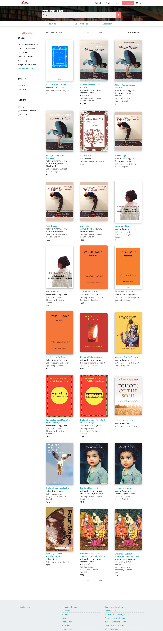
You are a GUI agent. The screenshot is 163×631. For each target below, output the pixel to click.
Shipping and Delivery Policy (117, 614)
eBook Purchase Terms (115, 625)
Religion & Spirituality (27, 64)
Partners (66, 610)
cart (139, 3)
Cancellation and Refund (115, 618)
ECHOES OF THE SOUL (124, 420)
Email (66, 625)
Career (65, 614)
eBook (23, 89)
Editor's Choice (81, 24)
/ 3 (95, 32)
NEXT (101, 32)
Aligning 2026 (86, 155)
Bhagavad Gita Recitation (91, 357)
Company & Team (69, 607)
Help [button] (117, 3)
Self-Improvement (26, 68)
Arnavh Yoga (120, 155)
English (23, 106)
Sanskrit (23, 114)
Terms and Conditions (114, 607)
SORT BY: (134, 32)
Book (22, 85)
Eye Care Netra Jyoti (89, 488)
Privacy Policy (110, 610)
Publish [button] (98, 3)
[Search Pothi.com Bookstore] (118, 15)
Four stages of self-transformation (54, 554)
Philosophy (22, 60)
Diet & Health (23, 52)
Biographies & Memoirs (28, 44)
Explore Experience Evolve (57, 488)
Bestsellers (108, 24)
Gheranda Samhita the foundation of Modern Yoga (92, 554)
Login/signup (128, 3)
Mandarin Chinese (28, 110)
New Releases (55, 24)
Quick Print (67, 618)
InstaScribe (67, 622)
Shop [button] (108, 3)
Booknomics (25, 607)
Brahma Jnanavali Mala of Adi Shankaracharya (58, 421)
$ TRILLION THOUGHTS (56, 84)
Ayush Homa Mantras (89, 291)
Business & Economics (27, 48)
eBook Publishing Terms (115, 622)
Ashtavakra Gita (122, 226)
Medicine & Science (25, 56)
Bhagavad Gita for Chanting (127, 357)
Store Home (28, 33)
